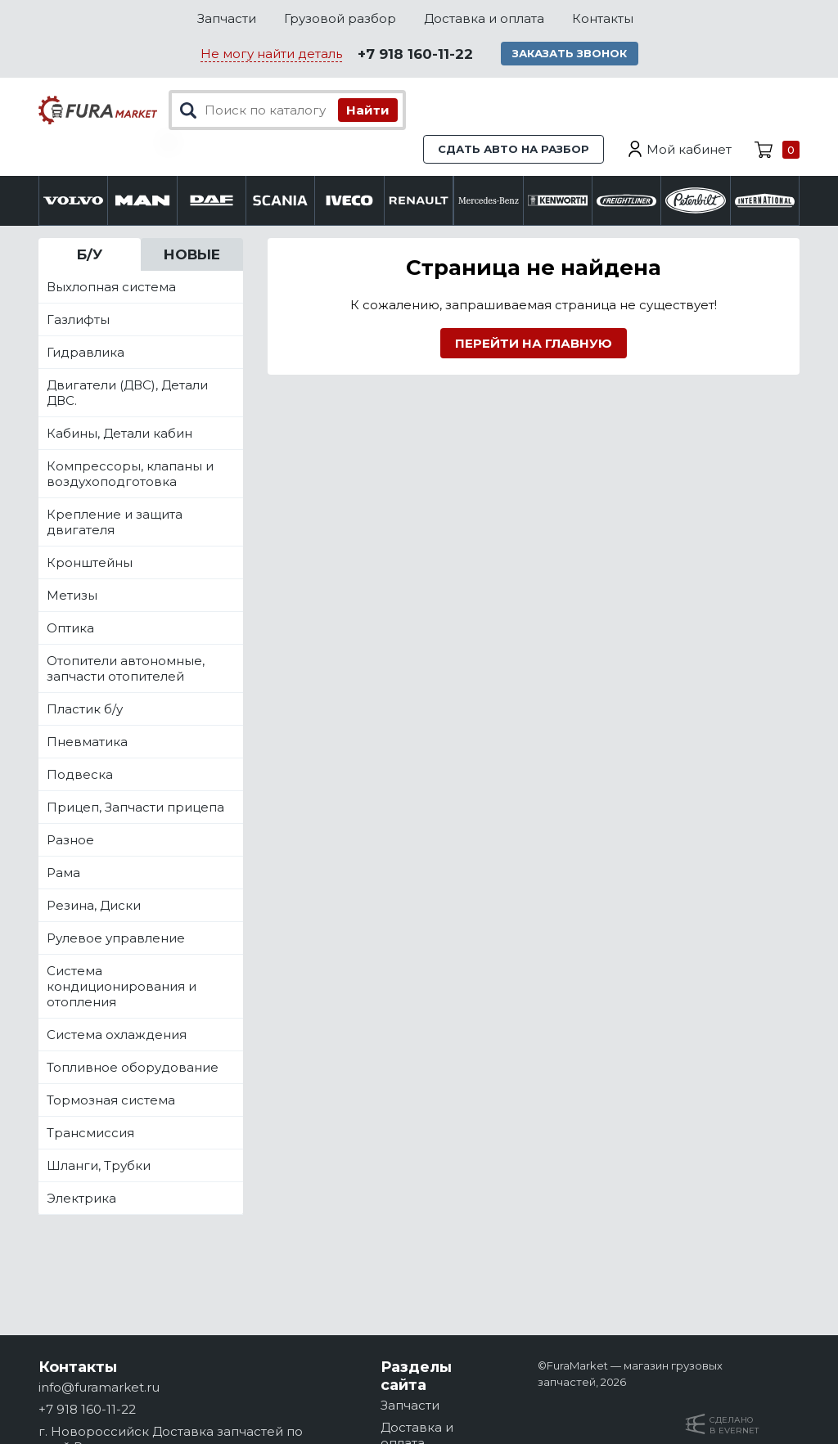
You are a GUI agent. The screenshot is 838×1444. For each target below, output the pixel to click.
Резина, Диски (94, 905)
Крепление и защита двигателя (114, 522)
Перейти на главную (533, 343)
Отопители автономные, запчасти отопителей (126, 668)
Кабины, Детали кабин (119, 433)
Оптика (70, 628)
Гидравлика (85, 352)
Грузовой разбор (340, 18)
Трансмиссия (90, 1132)
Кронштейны (90, 562)
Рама (63, 872)
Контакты (602, 18)
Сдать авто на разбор (513, 148)
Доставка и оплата (484, 18)
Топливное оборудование (133, 1067)
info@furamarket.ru (99, 1387)
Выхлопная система (111, 287)
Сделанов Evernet (734, 1425)
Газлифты (78, 319)
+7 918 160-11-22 (415, 54)
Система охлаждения (117, 1034)
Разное (70, 840)
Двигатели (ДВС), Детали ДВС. (127, 392)
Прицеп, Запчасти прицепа (135, 807)
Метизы (72, 595)
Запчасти (226, 18)
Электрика (81, 1198)
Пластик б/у (85, 709)
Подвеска (80, 774)
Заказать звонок (569, 53)
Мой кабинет (689, 149)
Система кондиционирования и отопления (121, 986)
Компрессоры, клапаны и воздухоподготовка (130, 473)
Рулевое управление (116, 938)
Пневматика (87, 741)
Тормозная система (111, 1100)
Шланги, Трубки (99, 1165)
